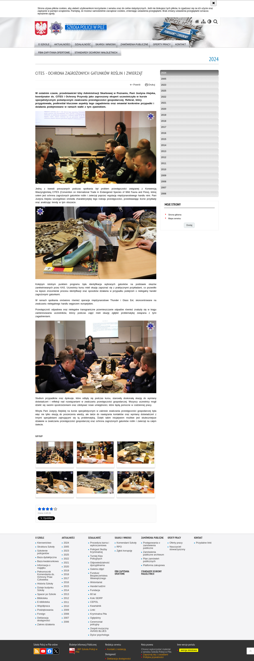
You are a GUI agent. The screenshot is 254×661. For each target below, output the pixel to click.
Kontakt (198, 537)
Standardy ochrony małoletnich (151, 573)
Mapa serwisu (174, 218)
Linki (92, 610)
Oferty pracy (174, 537)
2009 (163, 175)
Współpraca (43, 606)
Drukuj (150, 84)
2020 (163, 109)
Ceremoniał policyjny (96, 623)
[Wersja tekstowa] (209, 21)
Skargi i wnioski (123, 537)
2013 (163, 151)
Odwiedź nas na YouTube (43, 651)
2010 (163, 169)
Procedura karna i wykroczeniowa (99, 544)
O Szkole (39, 537)
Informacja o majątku (43, 566)
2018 (163, 121)
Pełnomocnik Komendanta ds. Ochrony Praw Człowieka (46, 576)
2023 (163, 85)
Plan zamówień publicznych (151, 560)
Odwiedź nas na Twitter (56, 651)
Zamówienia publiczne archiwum (153, 553)
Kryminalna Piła (98, 614)
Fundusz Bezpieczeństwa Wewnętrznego (98, 576)
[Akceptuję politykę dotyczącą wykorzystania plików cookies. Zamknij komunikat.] (213, 3)
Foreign (41, 614)
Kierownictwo (44, 543)
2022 (163, 97)
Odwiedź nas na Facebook (49, 651)
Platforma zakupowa (154, 565)
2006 (163, 193)
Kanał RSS (37, 651)
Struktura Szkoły (46, 547)
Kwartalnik (95, 606)
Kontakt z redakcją (116, 649)
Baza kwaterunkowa (48, 561)
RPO (119, 547)
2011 (163, 163)
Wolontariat (96, 582)
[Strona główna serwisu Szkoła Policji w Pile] (197, 21)
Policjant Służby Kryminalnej (98, 550)
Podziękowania (45, 610)
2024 (163, 72)
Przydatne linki (203, 543)
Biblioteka (42, 598)
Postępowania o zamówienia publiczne (151, 545)
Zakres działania (46, 624)
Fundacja (95, 590)
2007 (163, 187)
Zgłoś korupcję (124, 551)
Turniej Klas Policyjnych (96, 557)
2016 (163, 133)
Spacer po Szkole (46, 594)
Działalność (94, 537)
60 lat (93, 594)
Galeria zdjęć (97, 569)
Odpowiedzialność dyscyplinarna (99, 564)
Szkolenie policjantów (43, 552)
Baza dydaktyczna (47, 557)
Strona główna (174, 215)
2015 (163, 139)
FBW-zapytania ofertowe (122, 573)
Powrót (135, 84)
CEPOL (94, 602)
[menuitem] (43, 44)
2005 (163, 79)
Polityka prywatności (153, 657)
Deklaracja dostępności (43, 619)
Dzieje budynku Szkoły (45, 589)
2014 (163, 145)
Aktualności (68, 537)
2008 (163, 181)
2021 (163, 103)
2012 (163, 157)
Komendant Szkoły (126, 543)
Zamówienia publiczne (152, 537)
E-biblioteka (43, 602)
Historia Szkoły (45, 584)
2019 (163, 115)
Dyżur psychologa (99, 635)
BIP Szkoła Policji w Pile (86, 650)
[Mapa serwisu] (203, 21)
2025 (163, 90)
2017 (163, 127)
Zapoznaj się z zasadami (155, 654)
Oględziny (95, 618)
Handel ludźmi (97, 586)
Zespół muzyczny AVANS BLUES (99, 629)
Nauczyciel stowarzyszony (177, 548)
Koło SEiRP (96, 598)
